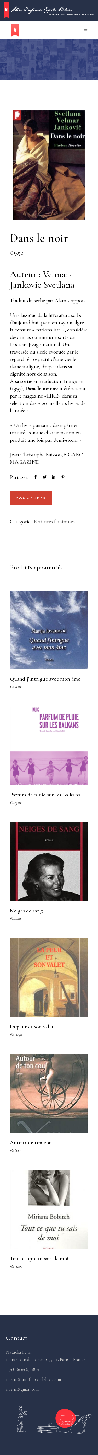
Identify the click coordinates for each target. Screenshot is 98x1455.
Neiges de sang (26, 910)
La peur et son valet (32, 1026)
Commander (31, 498)
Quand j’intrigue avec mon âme (45, 679)
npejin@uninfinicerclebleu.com (33, 1379)
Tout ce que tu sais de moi (39, 1258)
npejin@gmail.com (22, 1389)
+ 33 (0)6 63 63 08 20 (23, 1369)
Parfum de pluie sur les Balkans (45, 794)
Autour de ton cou (31, 1142)
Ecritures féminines (54, 521)
